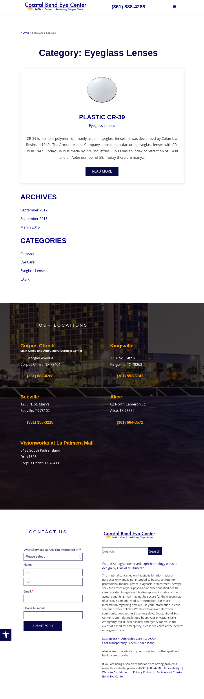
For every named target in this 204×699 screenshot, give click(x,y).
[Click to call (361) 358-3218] (36, 422)
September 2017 (33, 210)
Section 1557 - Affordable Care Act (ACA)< (129, 639)
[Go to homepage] (56, 6)
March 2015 (30, 227)
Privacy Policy (142, 672)
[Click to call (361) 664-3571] (126, 422)
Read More (102, 171)
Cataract (27, 253)
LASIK (25, 279)
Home (24, 32)
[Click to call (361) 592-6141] (126, 376)
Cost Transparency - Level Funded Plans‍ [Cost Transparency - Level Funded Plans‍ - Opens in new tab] (128, 643)
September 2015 (33, 218)
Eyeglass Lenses (102, 125)
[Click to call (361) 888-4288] (128, 7)
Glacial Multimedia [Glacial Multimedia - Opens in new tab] (130, 568)
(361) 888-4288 (151, 668)
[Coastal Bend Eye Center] (129, 535)
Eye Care (27, 262)
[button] (5, 635)
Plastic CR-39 (102, 117)
